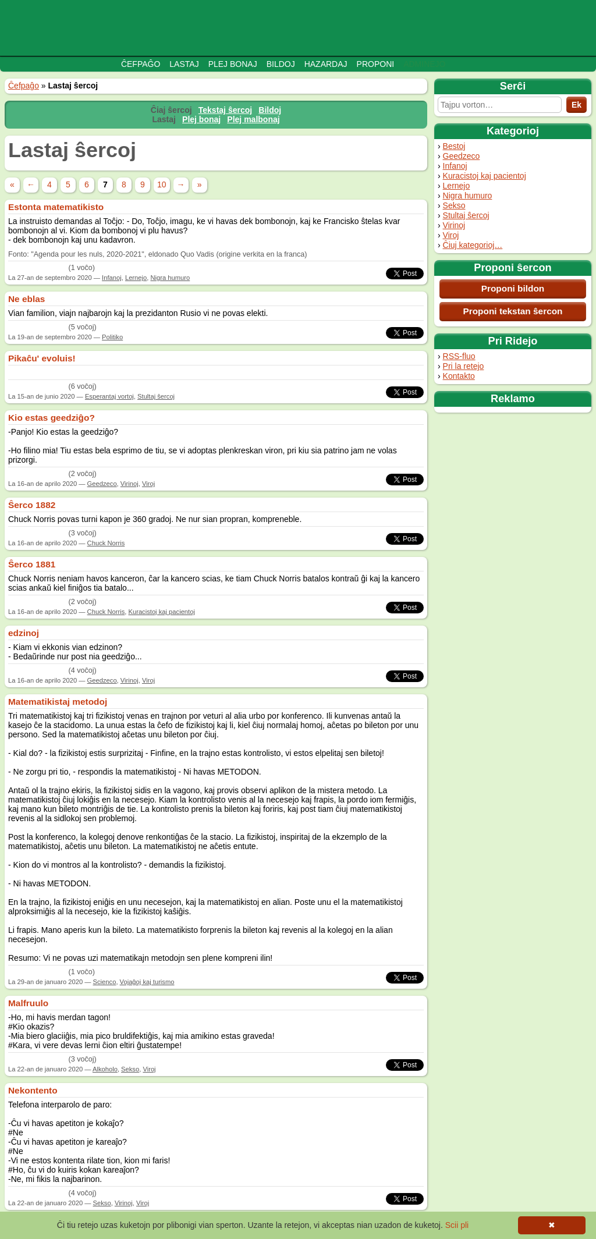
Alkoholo (105, 1069)
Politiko (112, 336)
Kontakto (459, 376)
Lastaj (183, 64)
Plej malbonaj (253, 119)
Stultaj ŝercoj (466, 215)
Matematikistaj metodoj (57, 702)
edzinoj (23, 633)
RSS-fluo (459, 356)
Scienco (104, 981)
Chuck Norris (106, 542)
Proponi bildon (513, 288)
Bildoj (281, 64)
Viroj (451, 235)
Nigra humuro (467, 195)
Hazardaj (325, 64)
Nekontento (33, 1090)
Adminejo (424, 64)
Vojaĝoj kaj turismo (147, 981)
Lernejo (456, 185)
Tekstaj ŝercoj (225, 110)
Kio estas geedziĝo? (51, 418)
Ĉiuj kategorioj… (473, 245)
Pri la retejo (463, 366)
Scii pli (457, 1225)
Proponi (376, 64)
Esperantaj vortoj (109, 396)
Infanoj (455, 166)
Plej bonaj (232, 64)
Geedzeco (461, 156)
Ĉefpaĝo (140, 64)
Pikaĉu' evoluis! (42, 358)
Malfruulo (28, 1003)
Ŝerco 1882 (31, 505)
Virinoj (454, 225)
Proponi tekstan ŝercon (512, 311)
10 (161, 184)
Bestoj (454, 146)
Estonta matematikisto (56, 207)
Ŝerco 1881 (31, 564)
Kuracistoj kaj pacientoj (484, 175)
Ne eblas (26, 299)
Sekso (454, 205)
